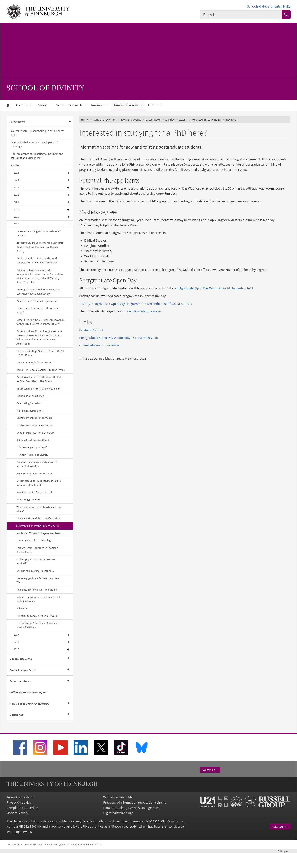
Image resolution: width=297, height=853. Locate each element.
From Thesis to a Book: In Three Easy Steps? (37, 310)
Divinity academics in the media (34, 418)
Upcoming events (20, 659)
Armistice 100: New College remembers (38, 533)
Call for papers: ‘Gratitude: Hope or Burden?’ (36, 561)
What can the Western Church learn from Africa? (39, 509)
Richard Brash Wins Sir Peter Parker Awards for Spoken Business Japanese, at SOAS (40, 322)
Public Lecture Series (22, 670)
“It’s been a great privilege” (31, 447)
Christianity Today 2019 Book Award (36, 615)
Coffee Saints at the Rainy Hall (28, 692)
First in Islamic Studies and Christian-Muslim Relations (37, 625)
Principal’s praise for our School (34, 492)
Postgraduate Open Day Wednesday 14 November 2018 (214, 288)
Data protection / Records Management (131, 808)
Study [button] (42, 105)
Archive (15, 165)
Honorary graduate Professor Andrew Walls (37, 580)
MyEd (287, 6)
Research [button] (98, 105)
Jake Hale (21, 608)
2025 (16, 172)
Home (85, 119)
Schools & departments (264, 6)
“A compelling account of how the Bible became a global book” (38, 483)
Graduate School (91, 330)
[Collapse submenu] (69, 121)
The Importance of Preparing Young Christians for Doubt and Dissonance (37, 156)
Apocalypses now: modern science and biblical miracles (38, 599)
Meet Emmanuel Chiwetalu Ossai (34, 362)
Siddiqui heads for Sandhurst (32, 440)
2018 (16, 224)
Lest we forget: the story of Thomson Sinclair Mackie (37, 550)
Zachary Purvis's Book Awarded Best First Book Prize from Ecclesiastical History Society (39, 247)
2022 (16, 194)
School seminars (20, 681)
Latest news (17, 122)
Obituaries (16, 715)
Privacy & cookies (18, 802)
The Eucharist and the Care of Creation (38, 518)
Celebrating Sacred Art (29, 403)
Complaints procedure (22, 808)
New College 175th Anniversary (29, 703)
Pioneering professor (28, 499)
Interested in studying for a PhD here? (37, 525)
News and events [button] (126, 105)
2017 (16, 634)
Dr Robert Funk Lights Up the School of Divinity (38, 233)
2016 (16, 642)
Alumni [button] (153, 105)
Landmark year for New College (34, 540)
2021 (16, 202)
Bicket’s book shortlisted (30, 396)
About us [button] (23, 105)
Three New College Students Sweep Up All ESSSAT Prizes (40, 353)
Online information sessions (99, 345)
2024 (16, 180)
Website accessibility (118, 797)
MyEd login (280, 826)
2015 (16, 649)
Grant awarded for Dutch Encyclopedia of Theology (34, 144)
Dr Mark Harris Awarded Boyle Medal (36, 301)
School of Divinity (104, 119)
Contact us (210, 770)
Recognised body (124, 826)
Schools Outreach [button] (69, 105)
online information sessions (142, 311)
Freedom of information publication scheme (134, 802)
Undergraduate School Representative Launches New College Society (38, 291)
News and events (130, 119)
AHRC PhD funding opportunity (34, 473)
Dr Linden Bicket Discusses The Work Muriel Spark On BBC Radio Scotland (37, 260)
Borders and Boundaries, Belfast (34, 425)
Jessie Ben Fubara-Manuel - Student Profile (40, 370)
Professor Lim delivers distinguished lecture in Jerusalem (36, 464)
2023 (16, 187)
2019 (16, 216)
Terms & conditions (20, 797)
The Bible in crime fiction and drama (36, 589)
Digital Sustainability (118, 813)
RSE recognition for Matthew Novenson (38, 388)
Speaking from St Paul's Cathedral (35, 570)
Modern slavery (17, 813)
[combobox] (241, 14)
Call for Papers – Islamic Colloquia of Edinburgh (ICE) (37, 133)
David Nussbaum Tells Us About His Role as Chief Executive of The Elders (39, 379)
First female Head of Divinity (32, 454)
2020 (16, 209)
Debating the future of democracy (35, 432)
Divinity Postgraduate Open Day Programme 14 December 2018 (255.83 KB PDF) (136, 303)
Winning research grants (30, 410)
